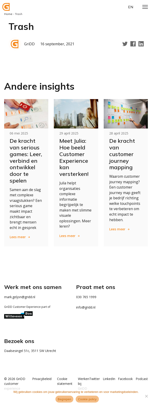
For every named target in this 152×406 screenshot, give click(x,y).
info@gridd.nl (85, 308)
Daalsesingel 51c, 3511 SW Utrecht (30, 351)
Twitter (91, 379)
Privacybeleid (38, 379)
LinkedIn (106, 379)
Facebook (124, 379)
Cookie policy (87, 399)
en (130, 7)
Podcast (142, 379)
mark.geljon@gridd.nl (19, 297)
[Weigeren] (146, 396)
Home (8, 14)
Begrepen (64, 399)
